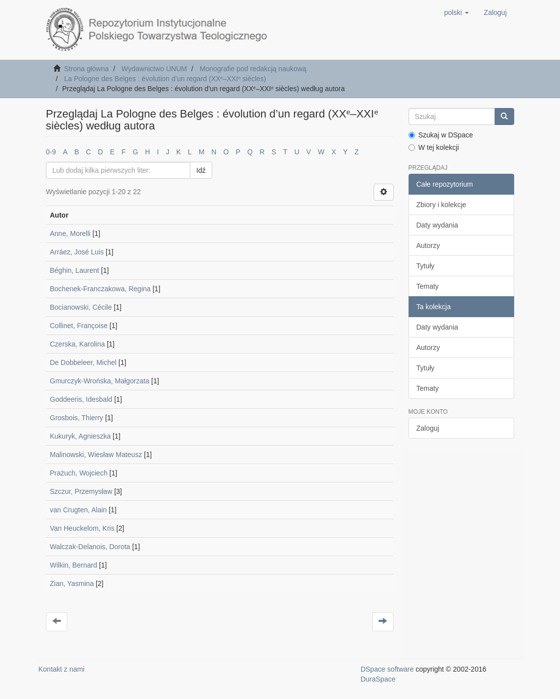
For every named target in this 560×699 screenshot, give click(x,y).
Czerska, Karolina (77, 344)
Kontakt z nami (61, 669)
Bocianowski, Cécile (81, 307)
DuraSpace (378, 679)
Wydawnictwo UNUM (154, 69)
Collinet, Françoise (79, 326)
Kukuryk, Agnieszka (80, 436)
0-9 (51, 152)
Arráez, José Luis (77, 252)
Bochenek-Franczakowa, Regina (100, 289)
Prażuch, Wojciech (79, 473)
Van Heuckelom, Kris (82, 528)
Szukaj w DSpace (441, 135)
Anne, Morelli (70, 233)
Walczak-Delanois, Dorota (90, 547)
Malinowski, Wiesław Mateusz (96, 455)
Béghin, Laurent (74, 270)
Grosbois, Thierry (76, 418)
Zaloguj (428, 428)
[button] (456, 12)
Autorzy (428, 245)
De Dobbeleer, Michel (83, 362)
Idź (201, 170)
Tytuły (426, 266)
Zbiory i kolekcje (441, 205)
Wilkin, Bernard (73, 565)
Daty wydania (437, 225)
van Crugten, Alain (78, 510)
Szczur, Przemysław (81, 491)
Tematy (428, 286)
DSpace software (387, 669)
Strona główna (86, 69)
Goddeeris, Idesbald (81, 399)
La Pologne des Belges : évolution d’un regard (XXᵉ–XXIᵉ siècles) (165, 79)
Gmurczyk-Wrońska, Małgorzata (99, 381)
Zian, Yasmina (72, 583)
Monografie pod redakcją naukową (253, 69)
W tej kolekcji (434, 147)
